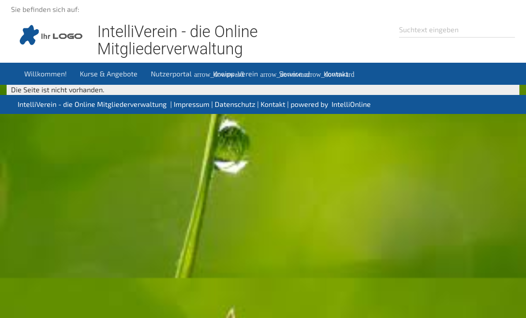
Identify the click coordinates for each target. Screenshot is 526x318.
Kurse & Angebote (109, 73)
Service (298, 73)
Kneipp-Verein (242, 73)
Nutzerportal (178, 73)
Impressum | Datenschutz (214, 104)
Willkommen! (45, 73)
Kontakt (336, 73)
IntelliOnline (351, 104)
